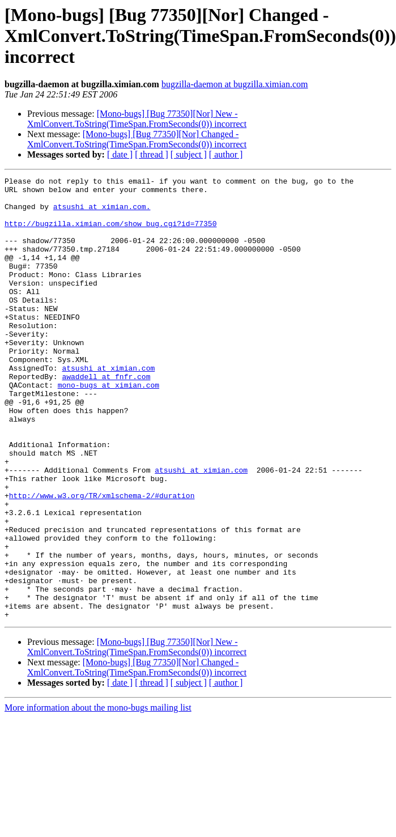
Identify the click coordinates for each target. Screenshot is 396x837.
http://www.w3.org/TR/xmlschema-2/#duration (102, 560)
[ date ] (120, 154)
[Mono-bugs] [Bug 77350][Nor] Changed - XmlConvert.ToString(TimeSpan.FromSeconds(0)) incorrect (136, 139)
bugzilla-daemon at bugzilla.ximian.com (234, 84)
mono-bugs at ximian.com (108, 427)
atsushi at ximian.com (108, 407)
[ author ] (226, 154)
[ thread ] (151, 154)
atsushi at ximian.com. (102, 213)
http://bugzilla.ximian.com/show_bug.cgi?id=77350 (110, 233)
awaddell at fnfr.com (106, 417)
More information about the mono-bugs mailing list (98, 796)
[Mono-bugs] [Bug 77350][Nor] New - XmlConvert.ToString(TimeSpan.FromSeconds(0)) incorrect (136, 119)
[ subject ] (189, 154)
